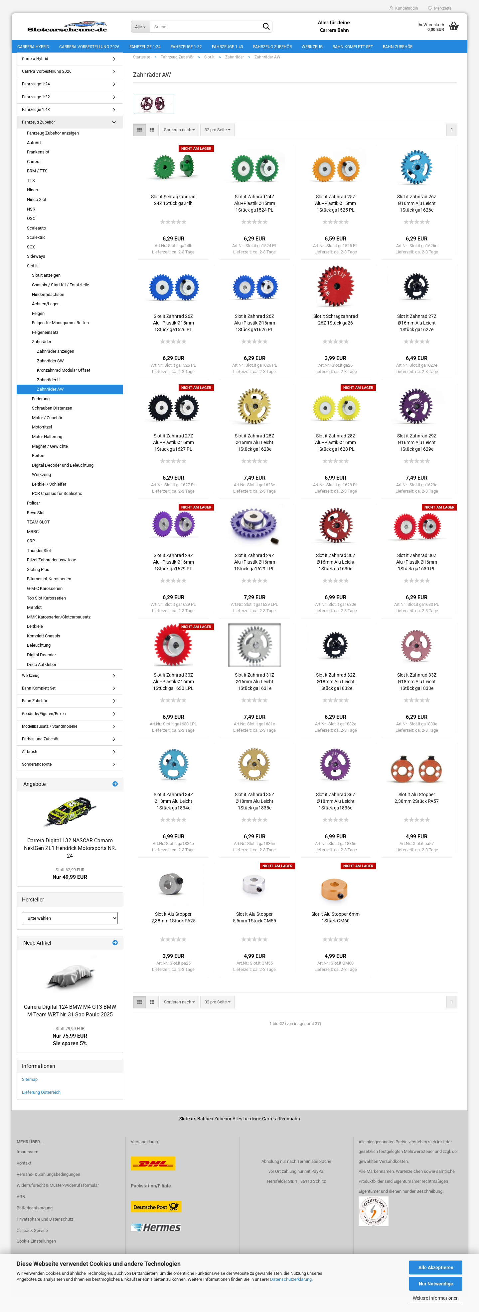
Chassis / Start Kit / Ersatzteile (60, 300)
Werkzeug (312, 47)
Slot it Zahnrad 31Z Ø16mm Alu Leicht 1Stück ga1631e (254, 697)
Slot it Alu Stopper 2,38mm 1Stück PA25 (173, 933)
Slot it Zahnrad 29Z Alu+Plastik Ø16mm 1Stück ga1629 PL (173, 577)
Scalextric (36, 252)
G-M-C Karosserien (45, 604)
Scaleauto (36, 243)
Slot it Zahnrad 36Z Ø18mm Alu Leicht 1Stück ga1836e (335, 816)
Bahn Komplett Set (353, 47)
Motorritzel (42, 442)
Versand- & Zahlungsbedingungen (48, 1189)
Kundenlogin (404, 8)
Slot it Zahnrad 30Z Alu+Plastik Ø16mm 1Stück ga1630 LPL (173, 697)
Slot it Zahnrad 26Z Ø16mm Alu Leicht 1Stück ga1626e (416, 218)
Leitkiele (35, 641)
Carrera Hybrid (33, 47)
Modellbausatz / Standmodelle (49, 741)
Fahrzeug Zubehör (272, 47)
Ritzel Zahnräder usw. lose (51, 575)
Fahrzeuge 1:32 (186, 47)
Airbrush (29, 767)
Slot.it (32, 281)
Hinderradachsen (48, 309)
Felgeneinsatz (45, 347)
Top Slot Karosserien (46, 613)
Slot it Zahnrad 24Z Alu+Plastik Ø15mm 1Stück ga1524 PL (254, 218)
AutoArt (34, 157)
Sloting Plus (38, 585)
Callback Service (32, 1246)
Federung (41, 414)
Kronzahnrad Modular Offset (63, 385)
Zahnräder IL (49, 395)
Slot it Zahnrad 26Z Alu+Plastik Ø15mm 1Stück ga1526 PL (173, 338)
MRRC (33, 546)
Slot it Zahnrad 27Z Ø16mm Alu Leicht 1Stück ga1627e (416, 338)
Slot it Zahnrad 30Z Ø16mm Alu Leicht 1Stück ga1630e (335, 577)
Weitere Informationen (436, 1298)
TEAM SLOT (38, 537)
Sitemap (30, 1094)
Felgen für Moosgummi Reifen (60, 338)
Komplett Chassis (43, 651)
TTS (31, 196)
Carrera (34, 177)
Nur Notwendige (436, 1283)
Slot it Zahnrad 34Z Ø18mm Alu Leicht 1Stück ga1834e (173, 816)
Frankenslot (38, 167)
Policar (33, 518)
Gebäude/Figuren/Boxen (44, 729)
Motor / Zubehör (47, 433)
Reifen (38, 471)
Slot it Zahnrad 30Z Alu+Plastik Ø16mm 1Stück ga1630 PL (416, 577)
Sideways (36, 271)
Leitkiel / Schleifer (49, 499)
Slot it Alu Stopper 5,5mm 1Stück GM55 (254, 933)
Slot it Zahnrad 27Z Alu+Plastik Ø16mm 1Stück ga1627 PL (173, 457)
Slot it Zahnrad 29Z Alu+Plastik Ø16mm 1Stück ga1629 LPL (254, 577)
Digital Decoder (41, 670)
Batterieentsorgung (35, 1223)
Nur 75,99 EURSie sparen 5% (70, 1052)
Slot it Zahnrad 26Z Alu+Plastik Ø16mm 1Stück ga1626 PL (254, 338)
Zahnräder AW (50, 404)
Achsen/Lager (45, 319)
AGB (21, 1212)
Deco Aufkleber (41, 679)
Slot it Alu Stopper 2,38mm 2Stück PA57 (417, 813)
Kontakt (24, 1178)
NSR (31, 224)
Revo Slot (36, 527)
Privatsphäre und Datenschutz (45, 1234)
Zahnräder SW (50, 376)
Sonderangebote (37, 780)
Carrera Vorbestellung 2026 (89, 47)
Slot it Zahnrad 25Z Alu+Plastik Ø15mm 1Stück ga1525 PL (335, 218)
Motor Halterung (47, 452)
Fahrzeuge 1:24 (145, 47)
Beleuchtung (39, 660)
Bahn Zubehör (397, 47)
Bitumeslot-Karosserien (49, 594)
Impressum (27, 1167)
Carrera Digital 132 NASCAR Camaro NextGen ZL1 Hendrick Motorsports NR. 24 (70, 864)
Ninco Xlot (36, 215)
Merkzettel (440, 8)
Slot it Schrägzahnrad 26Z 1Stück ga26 (335, 335)
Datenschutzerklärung (291, 1279)
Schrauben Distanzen (52, 423)
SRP (31, 556)
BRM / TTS (37, 186)
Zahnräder (41, 357)
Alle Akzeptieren (435, 1267)
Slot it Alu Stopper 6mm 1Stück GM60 (335, 933)
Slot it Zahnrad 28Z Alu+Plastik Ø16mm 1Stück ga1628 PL (335, 457)
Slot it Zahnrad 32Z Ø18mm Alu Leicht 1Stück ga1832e (335, 697)
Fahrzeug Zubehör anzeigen (53, 148)
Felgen (38, 329)
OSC (31, 234)
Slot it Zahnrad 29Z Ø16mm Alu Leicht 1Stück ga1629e (416, 457)
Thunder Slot (39, 566)
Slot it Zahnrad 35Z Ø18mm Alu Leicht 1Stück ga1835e (254, 816)
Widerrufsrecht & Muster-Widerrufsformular (58, 1200)
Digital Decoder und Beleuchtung (62, 480)
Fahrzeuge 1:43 (227, 47)
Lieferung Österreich (41, 1107)
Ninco (32, 205)
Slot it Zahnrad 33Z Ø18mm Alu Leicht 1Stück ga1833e (416, 697)
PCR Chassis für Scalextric (57, 509)
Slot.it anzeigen (46, 290)
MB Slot (34, 622)
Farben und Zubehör (40, 754)
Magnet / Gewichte (50, 461)
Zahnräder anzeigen (55, 366)
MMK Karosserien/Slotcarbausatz (58, 632)
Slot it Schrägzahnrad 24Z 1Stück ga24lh (173, 215)
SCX (31, 262)
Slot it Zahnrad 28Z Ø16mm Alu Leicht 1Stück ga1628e (254, 457)
